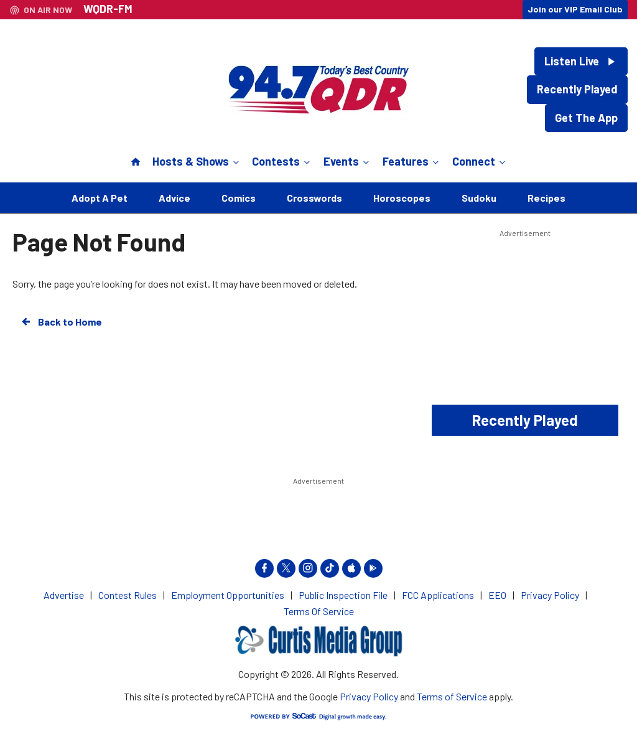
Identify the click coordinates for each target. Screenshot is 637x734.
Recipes (546, 198)
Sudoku (479, 198)
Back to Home (61, 322)
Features (412, 161)
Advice (174, 198)
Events (347, 161)
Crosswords (314, 198)
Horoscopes (401, 198)
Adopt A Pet (100, 198)
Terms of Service (452, 696)
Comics (238, 198)
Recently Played (577, 89)
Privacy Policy (369, 696)
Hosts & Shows (196, 161)
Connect (480, 161)
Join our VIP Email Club (575, 9)
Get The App (586, 118)
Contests (282, 161)
